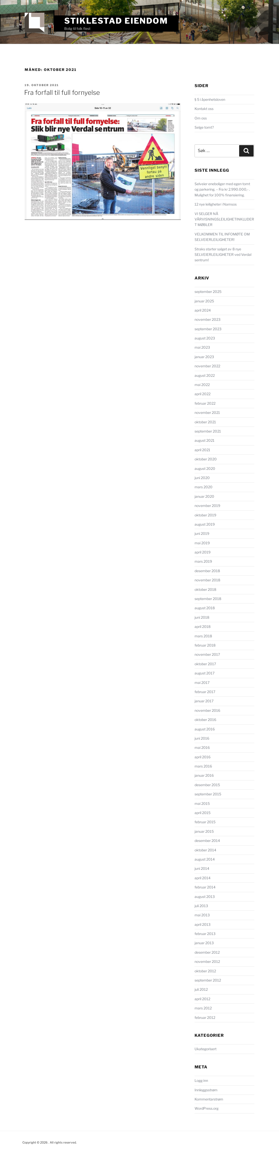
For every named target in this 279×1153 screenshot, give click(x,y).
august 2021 (204, 440)
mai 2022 (202, 385)
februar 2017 (205, 692)
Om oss (201, 118)
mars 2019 (203, 561)
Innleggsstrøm (206, 1090)
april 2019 (202, 552)
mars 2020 (203, 487)
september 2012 (208, 980)
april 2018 (202, 626)
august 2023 (205, 338)
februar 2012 (205, 1017)
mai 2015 (202, 803)
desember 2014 (207, 840)
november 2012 (207, 961)
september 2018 (208, 599)
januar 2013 (204, 943)
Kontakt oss (204, 109)
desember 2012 (207, 952)
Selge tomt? (204, 127)
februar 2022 (205, 403)
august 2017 (204, 673)
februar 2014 (205, 887)
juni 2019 (202, 533)
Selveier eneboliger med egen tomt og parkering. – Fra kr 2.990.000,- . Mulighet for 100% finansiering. (222, 189)
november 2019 (207, 505)
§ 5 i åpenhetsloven (210, 99)
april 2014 (202, 878)
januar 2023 (204, 357)
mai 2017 (202, 682)
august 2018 (205, 608)
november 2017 (207, 654)
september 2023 (208, 329)
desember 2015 (207, 785)
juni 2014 (202, 868)
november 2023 (207, 319)
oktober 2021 (205, 422)
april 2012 (202, 999)
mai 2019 (202, 543)
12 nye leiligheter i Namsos (216, 204)
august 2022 (205, 375)
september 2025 (208, 291)
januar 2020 (204, 496)
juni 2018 (202, 617)
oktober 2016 (205, 719)
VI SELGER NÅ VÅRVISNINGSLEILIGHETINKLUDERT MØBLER (224, 219)
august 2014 (205, 859)
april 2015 (202, 813)
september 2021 (208, 431)
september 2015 (208, 794)
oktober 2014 (205, 850)
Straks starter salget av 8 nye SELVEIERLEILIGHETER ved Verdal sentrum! (223, 254)
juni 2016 (202, 738)
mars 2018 (203, 636)
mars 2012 (203, 1008)
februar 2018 (205, 645)
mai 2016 (202, 747)
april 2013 (202, 924)
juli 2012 (201, 989)
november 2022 (207, 366)
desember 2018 (207, 571)
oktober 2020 (206, 459)
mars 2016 (203, 766)
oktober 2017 (205, 664)
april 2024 (203, 310)
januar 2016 (204, 775)
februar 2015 (205, 822)
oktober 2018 (205, 589)
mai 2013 (202, 915)
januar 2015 (204, 831)
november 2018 (207, 580)
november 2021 (207, 412)
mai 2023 (202, 347)
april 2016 (202, 757)
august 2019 (205, 524)
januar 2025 (204, 301)
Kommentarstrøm (209, 1099)
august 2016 (205, 729)
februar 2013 (205, 934)
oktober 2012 (205, 971)
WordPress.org (206, 1108)
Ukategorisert (205, 1049)
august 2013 (205, 896)
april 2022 (202, 394)
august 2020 (205, 468)
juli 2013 (201, 906)
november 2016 (207, 710)
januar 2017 (204, 701)
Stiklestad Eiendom (116, 21)
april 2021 (202, 450)
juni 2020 (202, 478)
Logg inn (201, 1080)
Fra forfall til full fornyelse (62, 92)
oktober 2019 (205, 515)
